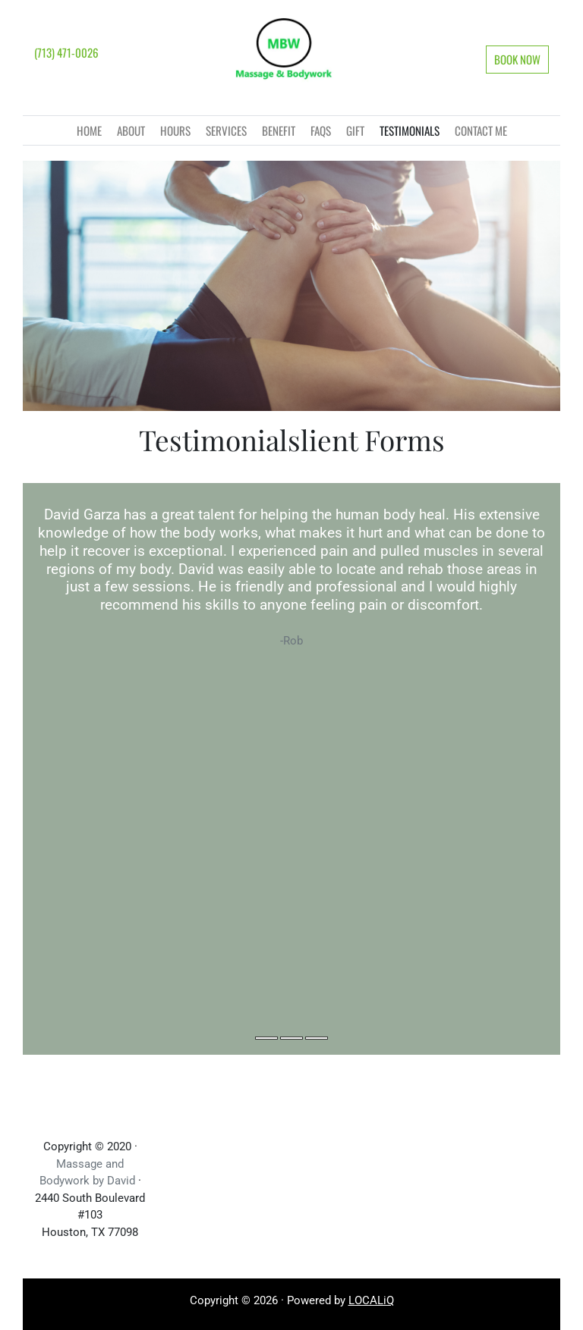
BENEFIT (278, 130)
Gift (355, 130)
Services (226, 130)
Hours (175, 130)
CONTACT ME (481, 130)
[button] (517, 59)
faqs (320, 130)
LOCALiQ (371, 1300)
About (131, 130)
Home (89, 130)
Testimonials (410, 130)
